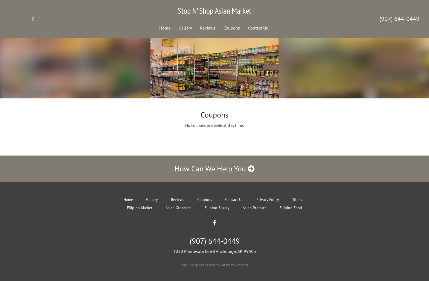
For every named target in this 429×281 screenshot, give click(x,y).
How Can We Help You (214, 168)
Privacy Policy (267, 199)
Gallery (185, 28)
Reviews (207, 28)
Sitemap (299, 199)
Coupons (232, 28)
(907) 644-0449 (399, 19)
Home (164, 28)
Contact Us (258, 28)
